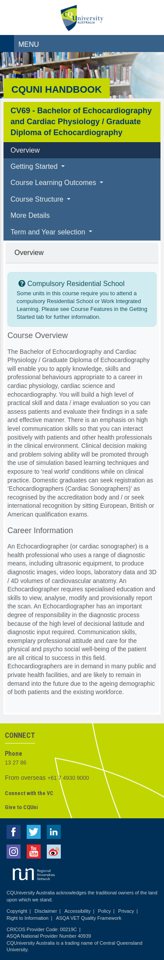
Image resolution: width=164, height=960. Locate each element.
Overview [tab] (25, 150)
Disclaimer (46, 911)
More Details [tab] (30, 215)
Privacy (126, 911)
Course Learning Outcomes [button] (54, 182)
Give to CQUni (21, 807)
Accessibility (77, 911)
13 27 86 (15, 763)
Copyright (17, 911)
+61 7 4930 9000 (68, 778)
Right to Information (28, 918)
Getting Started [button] (34, 166)
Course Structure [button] (37, 199)
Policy (104, 911)
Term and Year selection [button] (48, 232)
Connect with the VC (29, 793)
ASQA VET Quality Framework (89, 918)
